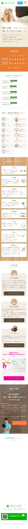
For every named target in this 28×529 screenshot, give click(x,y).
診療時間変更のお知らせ (7, 82)
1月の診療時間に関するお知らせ (9, 99)
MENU (25, 2)
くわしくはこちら (14, 293)
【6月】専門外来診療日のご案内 (9, 93)
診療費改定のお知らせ (7, 104)
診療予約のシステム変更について (9, 88)
